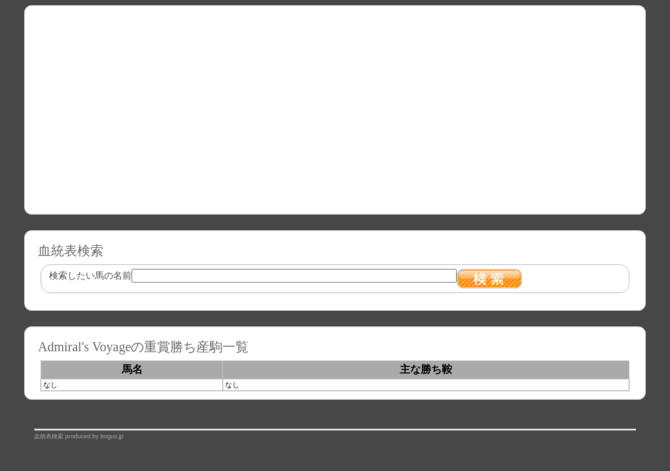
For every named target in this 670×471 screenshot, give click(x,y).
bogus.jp (112, 436)
